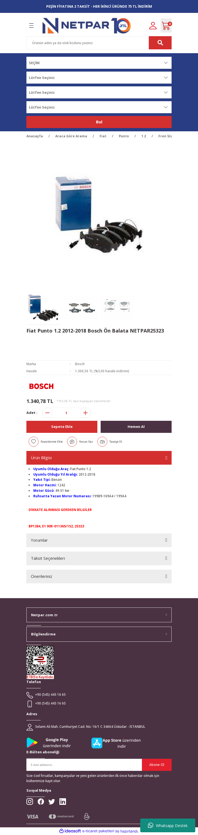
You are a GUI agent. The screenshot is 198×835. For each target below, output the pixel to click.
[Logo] (87, 26)
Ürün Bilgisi (41, 457)
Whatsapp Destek (168, 825)
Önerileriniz (41, 576)
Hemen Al (136, 426)
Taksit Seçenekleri (48, 558)
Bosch (80, 364)
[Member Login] (153, 25)
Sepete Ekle (62, 426)
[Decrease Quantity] (47, 413)
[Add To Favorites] (46, 442)
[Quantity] (66, 413)
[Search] (99, 42)
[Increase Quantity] (85, 413)
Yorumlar (39, 540)
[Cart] (166, 25)
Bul (99, 121)
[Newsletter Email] (99, 765)
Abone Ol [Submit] (156, 764)
